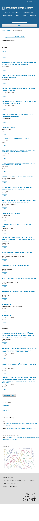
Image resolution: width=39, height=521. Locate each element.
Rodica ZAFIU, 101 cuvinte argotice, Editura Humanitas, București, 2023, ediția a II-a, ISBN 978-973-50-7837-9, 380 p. (19, 364)
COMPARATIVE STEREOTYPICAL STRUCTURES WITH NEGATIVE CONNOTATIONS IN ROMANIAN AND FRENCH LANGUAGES (18, 239)
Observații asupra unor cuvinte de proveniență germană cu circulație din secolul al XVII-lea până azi (19, 63)
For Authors (5, 408)
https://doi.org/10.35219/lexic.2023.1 (15, 37)
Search (19, 25)
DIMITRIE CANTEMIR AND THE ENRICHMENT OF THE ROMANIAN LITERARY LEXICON (17, 115)
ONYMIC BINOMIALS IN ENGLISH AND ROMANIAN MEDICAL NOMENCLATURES (17, 253)
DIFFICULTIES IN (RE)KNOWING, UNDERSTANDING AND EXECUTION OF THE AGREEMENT (18, 164)
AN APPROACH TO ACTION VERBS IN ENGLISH (15, 139)
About (7, 12)
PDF (5, 58)
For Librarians (6, 410)
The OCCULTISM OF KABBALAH (11, 213)
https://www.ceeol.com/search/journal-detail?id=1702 (21, 428)
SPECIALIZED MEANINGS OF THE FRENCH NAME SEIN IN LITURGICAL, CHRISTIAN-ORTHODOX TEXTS (18, 151)
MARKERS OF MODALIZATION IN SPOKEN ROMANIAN (17, 176)
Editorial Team (16, 12)
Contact (20, 19)
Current (17, 15)
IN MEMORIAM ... (7, 304)
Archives (24, 15)
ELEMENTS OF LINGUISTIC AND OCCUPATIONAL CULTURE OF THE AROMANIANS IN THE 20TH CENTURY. (19, 279)
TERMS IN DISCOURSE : (8, 127)
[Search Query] (19, 22)
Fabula (4, 432)
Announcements (7, 15)
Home (3, 30)
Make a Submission (9, 395)
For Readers (6, 405)
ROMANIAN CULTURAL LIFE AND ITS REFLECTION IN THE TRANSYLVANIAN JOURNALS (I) (19, 102)
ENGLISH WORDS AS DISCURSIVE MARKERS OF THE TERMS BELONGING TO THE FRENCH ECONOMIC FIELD (19, 201)
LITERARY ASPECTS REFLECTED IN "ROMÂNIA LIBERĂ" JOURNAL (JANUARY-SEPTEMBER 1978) (18, 188)
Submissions (32, 15)
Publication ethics (28, 12)
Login (35, 1)
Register (29, 1)
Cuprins (4, 51)
